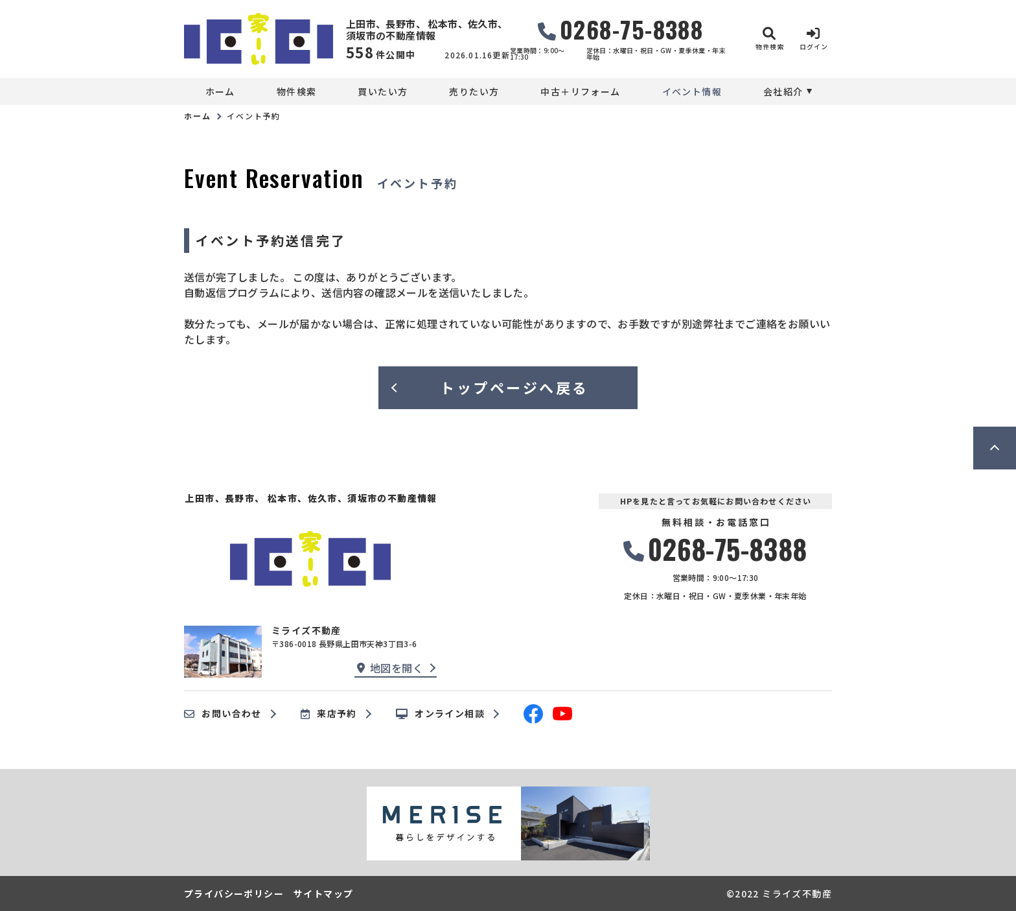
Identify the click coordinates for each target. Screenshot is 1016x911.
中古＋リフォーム (580, 91)
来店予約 (329, 714)
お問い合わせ (223, 714)
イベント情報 (692, 91)
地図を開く (390, 668)
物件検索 (297, 91)
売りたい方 (474, 91)
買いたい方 (383, 91)
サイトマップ (323, 893)
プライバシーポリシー (234, 893)
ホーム (220, 91)
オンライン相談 (440, 714)
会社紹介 (783, 91)
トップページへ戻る (514, 387)
